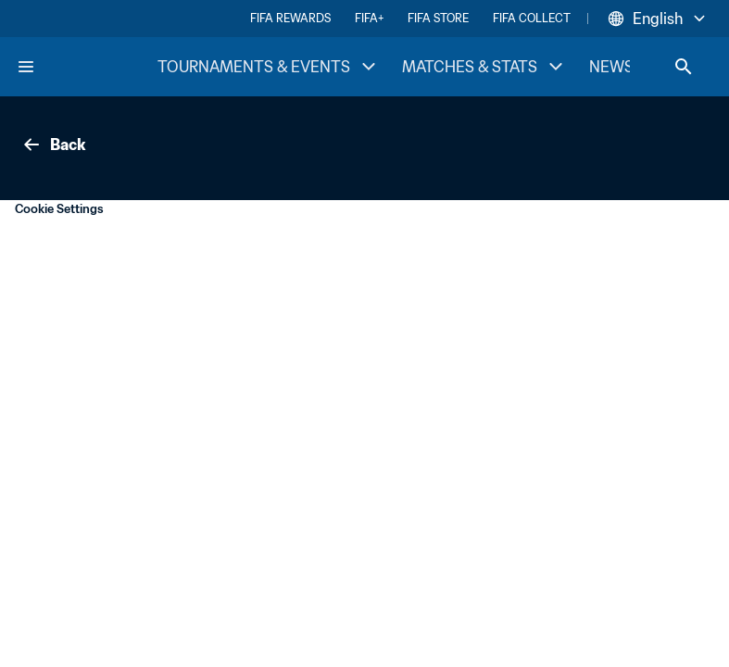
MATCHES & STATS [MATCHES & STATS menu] (484, 67)
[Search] (683, 67)
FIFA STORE (438, 18)
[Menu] (26, 67)
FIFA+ (369, 18)
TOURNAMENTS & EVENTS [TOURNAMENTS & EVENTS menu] (268, 67)
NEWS (611, 66)
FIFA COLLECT (532, 18)
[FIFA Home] (86, 66)
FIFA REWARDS (290, 18)
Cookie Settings (59, 209)
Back (52, 144)
